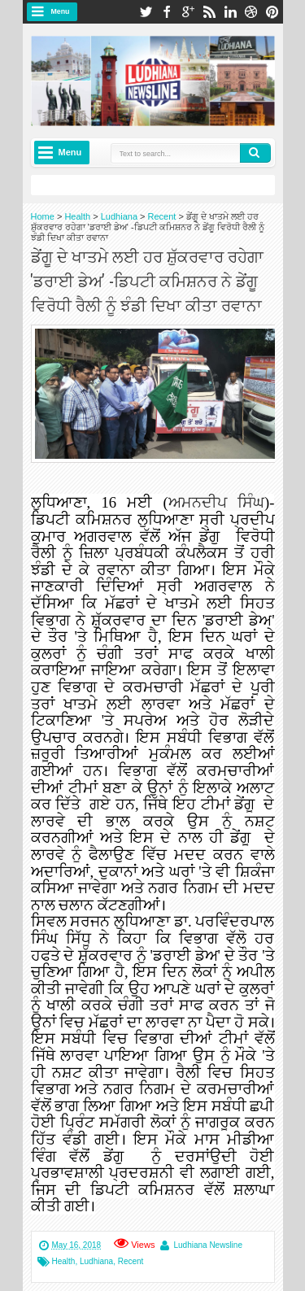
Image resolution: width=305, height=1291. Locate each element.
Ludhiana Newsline (207, 1245)
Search (255, 153)
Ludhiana (96, 1261)
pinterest (272, 12)
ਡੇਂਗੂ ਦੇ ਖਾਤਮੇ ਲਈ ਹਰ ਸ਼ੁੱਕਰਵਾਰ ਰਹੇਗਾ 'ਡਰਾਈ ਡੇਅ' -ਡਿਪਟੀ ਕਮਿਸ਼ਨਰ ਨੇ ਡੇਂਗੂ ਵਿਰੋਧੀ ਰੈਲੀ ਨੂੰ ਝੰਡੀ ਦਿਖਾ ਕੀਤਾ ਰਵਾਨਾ (147, 279)
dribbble (251, 12)
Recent (131, 1261)
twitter (145, 12)
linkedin (230, 12)
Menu (60, 11)
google (187, 12)
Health (64, 1261)
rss (209, 12)
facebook (166, 12)
